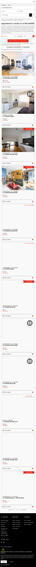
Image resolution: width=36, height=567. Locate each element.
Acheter (3, 5)
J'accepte (4, 561)
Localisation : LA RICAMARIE (14, 47)
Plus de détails (8, 100)
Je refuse (11, 561)
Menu (34, 1)
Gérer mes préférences (5, 564)
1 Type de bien (26, 47)
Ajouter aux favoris (32, 100)
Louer (9, 5)
